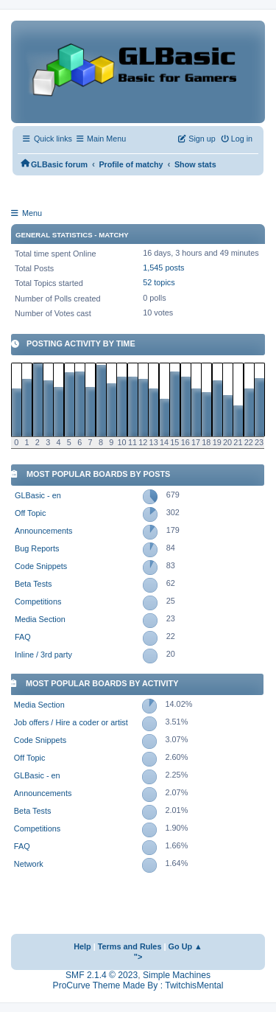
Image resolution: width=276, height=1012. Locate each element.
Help (82, 946)
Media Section (40, 619)
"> (138, 956)
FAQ (23, 636)
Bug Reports (37, 548)
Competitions (38, 601)
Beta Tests (33, 583)
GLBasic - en (38, 495)
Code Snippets (41, 566)
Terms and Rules (130, 946)
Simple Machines (176, 975)
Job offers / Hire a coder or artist (71, 722)
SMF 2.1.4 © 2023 (102, 975)
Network (28, 863)
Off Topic (30, 513)
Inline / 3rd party (43, 654)
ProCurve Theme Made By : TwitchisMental (138, 985)
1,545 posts (163, 267)
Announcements (43, 530)
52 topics (158, 282)
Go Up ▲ (185, 946)
